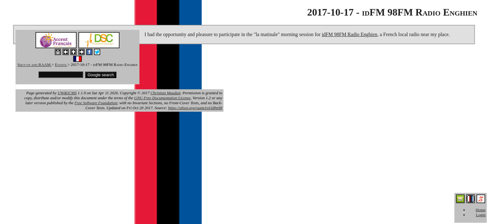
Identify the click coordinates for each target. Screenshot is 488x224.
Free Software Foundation (95, 102)
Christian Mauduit (166, 93)
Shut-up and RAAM (34, 64)
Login (481, 214)
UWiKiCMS (67, 93)
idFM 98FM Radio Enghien (349, 34)
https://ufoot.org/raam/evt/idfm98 (195, 107)
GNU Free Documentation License (162, 98)
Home (481, 210)
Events (61, 64)
